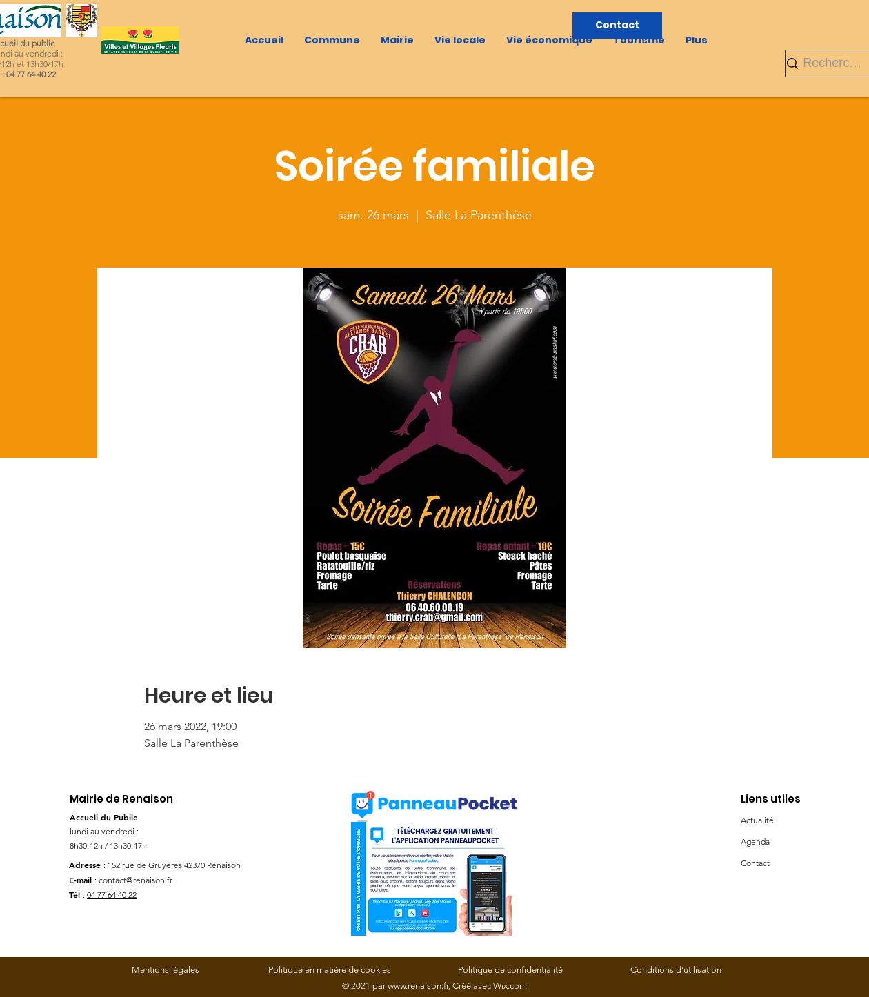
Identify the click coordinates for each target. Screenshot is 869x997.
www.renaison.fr (418, 985)
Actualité (757, 820)
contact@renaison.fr (135, 880)
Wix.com (510, 985)
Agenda (755, 841)
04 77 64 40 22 (112, 894)
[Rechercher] (834, 63)
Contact (755, 863)
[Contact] (617, 25)
